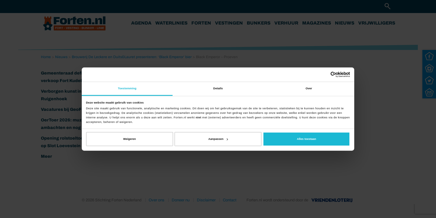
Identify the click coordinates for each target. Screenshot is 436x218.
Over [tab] (309, 88)
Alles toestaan (306, 138)
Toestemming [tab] (127, 88)
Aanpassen (218, 138)
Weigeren (129, 138)
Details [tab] (218, 88)
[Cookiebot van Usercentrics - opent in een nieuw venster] (323, 75)
